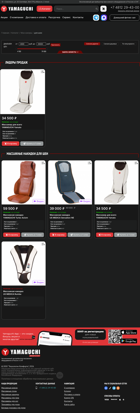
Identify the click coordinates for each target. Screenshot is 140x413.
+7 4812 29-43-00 (124, 7)
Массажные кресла (9, 388)
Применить (55, 45)
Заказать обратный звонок (128, 11)
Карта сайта (69, 404)
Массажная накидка (13, 215)
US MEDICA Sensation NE (62, 217)
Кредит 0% (69, 398)
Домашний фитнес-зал (124, 17)
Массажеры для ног (9, 401)
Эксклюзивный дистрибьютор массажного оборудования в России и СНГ (109, 2)
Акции (4, 17)
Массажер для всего (12, 124)
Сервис (66, 17)
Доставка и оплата (36, 17)
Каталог (67, 391)
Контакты (78, 17)
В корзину (10, 143)
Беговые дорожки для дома (13, 407)
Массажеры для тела (10, 398)
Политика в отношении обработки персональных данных (27, 378)
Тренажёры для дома (10, 404)
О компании (16, 17)
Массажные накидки (10, 394)
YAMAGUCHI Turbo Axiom (15, 217)
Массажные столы (9, 391)
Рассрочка (54, 17)
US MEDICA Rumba (12, 294)
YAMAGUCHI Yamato (11, 127)
